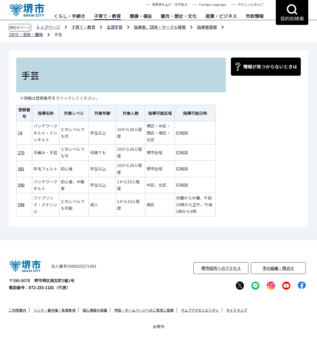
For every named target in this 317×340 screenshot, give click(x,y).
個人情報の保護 (95, 310)
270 (21, 152)
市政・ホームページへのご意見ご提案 (144, 310)
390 (21, 185)
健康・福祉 (141, 16)
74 (20, 133)
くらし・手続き (69, 16)
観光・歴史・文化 (179, 16)
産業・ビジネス (221, 16)
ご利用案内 (17, 310)
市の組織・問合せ (278, 268)
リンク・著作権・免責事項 (54, 310)
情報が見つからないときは (270, 66)
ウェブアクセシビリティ (200, 310)
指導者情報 (207, 27)
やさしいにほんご (251, 4)
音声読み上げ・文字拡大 (170, 4)
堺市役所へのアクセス (221, 268)
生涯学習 (115, 27)
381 (21, 169)
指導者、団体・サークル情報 (160, 27)
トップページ (48, 27)
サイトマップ (236, 310)
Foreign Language (212, 4)
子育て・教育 (107, 16)
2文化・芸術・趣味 (26, 34)
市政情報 (255, 16)
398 (21, 204)
